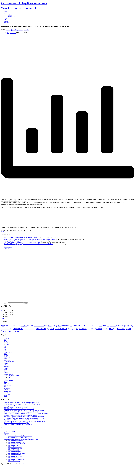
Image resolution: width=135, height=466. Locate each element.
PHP (5, 13)
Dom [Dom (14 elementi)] (59, 326)
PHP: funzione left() (13, 450)
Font (5, 358)
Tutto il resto (7, 385)
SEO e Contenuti (8, 380)
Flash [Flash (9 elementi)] (71, 326)
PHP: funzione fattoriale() (15, 447)
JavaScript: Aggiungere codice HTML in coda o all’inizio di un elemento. (24, 416)
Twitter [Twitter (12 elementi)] (115, 329)
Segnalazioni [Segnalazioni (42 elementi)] (81, 328)
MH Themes (26, 464)
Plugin (17, 30)
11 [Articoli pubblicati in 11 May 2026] (1, 312)
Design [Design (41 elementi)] (55, 326)
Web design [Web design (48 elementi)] (122, 328)
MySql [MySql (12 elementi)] (33, 329)
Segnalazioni (7, 379)
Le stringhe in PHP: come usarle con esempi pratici (18, 406)
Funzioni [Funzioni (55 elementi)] (76, 325)
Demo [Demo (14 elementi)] (49, 326)
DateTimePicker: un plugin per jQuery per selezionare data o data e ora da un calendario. (28, 244)
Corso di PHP (8, 352)
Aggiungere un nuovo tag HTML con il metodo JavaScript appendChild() (24, 421)
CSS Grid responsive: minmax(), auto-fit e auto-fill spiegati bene (22, 404)
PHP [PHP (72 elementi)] (38, 328)
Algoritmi (7, 343)
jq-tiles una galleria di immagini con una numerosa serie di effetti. (22, 242)
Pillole (6, 372)
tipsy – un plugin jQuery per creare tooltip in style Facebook (20, 237)
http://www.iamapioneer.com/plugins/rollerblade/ (14, 232)
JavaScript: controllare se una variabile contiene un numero (20, 415)
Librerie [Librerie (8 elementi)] (11, 329)
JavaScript (7, 22)
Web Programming (24, 30)
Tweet (5, 386)
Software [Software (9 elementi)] (104, 329)
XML (5, 396)
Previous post (8, 247)
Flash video (7, 357)
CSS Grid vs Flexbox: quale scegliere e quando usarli (19, 409)
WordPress (7, 393)
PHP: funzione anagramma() (15, 440)
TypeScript (7, 388)
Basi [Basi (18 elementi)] (25, 326)
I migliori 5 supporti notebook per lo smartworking (18, 424)
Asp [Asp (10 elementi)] (23, 326)
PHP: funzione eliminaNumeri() (16, 443)
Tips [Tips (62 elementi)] (111, 328)
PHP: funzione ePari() (14, 445)
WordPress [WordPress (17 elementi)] (16, 331)
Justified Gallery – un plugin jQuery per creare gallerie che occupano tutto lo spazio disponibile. (30, 239)
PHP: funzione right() (14, 457)
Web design (7, 391)
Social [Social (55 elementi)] (99, 328)
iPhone (6, 365)
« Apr (2, 318)
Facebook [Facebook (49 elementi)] (65, 326)
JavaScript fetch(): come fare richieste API (16, 407)
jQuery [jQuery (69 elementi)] (129, 325)
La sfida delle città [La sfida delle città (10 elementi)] (5, 329)
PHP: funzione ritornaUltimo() (16, 459)
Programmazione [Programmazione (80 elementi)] (58, 328)
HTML (6, 21)
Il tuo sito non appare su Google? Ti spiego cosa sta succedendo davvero (24, 410)
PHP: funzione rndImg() (14, 461)
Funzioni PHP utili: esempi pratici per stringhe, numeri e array (21, 439)
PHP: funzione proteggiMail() (16, 456)
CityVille (6, 351)
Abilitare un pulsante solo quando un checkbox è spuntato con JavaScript (24, 418)
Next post (6, 248)
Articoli (10, 15)
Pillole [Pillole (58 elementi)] (43, 328)
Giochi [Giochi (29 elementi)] (83, 326)
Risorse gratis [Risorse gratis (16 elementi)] (72, 329)
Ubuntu (6, 389)
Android (6, 344)
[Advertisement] (52, 47)
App (5, 346)
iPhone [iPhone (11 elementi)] (114, 326)
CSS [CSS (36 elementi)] (46, 326)
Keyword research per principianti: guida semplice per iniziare (21, 402)
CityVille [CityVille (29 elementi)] (30, 326)
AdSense (6, 338)
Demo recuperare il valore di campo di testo (20, 437)
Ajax (5, 341)
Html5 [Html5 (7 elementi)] (108, 326)
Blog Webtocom (11, 33)
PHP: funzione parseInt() (14, 454)
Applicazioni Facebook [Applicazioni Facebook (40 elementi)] (10, 326)
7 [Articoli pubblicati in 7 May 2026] (6, 310)
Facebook (6, 355)
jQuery (6, 18)
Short (5, 382)
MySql (6, 369)
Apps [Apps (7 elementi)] (21, 326)
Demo (5, 434)
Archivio (6, 433)
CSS (5, 19)
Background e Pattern (14, 375)
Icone (9, 377)
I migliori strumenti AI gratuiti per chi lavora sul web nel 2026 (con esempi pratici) (27, 413)
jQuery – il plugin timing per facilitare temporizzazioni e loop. (21, 241)
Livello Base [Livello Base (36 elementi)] (18, 329)
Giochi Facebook (9, 361)
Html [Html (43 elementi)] (104, 326)
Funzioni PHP (11, 16)
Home (5, 11)
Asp (5, 347)
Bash (5, 349)
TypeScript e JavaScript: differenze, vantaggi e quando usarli (21, 412)
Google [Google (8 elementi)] (100, 326)
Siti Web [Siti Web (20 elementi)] (93, 329)
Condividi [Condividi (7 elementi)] (36, 326)
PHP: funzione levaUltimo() (15, 451)
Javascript (8, 30)
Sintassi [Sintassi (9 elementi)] (88, 329)
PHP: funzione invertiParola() (16, 448)
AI (5, 340)
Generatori (7, 360)
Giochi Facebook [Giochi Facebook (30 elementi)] (92, 326)
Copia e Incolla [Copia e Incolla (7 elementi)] (41, 326)
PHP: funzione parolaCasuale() (16, 453)
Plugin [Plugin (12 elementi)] (48, 329)
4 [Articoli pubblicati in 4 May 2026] (1, 310)
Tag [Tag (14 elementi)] (107, 329)
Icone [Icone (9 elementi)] (111, 326)
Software (6, 383)
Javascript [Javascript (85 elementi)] (121, 325)
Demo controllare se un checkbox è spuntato (20, 436)
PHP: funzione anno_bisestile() (16, 442)
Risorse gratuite (8, 374)
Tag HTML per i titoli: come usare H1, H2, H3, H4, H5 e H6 (21, 420)
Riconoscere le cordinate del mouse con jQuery (17, 423)
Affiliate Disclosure (9, 431)
